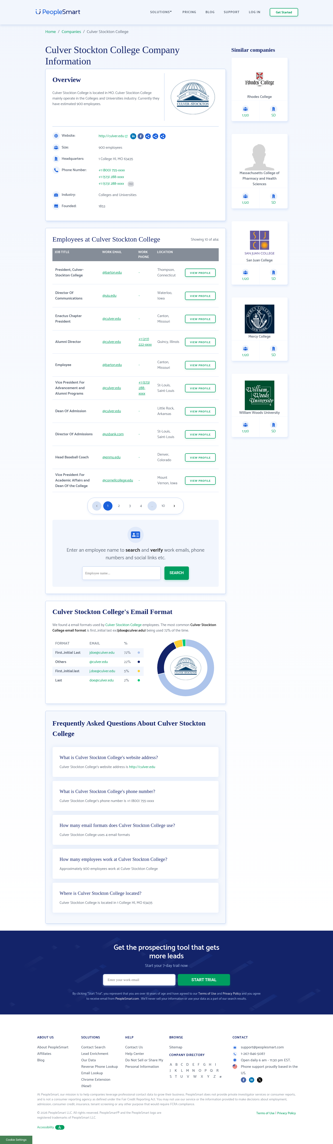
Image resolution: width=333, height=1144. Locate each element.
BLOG (210, 12)
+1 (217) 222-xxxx (145, 342)
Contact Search (93, 1047)
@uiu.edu (109, 296)
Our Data (88, 1060)
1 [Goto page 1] (107, 506)
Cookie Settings (16, 1139)
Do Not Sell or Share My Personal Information (144, 1063)
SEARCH (177, 573)
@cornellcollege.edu (118, 480)
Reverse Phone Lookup (99, 1067)
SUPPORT (231, 12)
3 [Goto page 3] (130, 506)
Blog (41, 1060)
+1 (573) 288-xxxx (111, 177)
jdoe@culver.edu (101, 653)
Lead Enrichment (95, 1054)
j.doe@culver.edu (102, 671)
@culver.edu (112, 319)
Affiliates (44, 1054)
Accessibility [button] (50, 1127)
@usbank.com (113, 434)
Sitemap (175, 1047)
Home (50, 31)
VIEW (200, 273)
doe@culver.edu (101, 680)
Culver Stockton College (123, 625)
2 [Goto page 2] (119, 506)
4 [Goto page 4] (141, 506)
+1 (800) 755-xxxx (112, 170)
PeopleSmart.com (127, 999)
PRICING (189, 12)
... (152, 506)
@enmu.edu (112, 457)
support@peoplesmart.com (258, 1047)
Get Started (284, 12)
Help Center (134, 1054)
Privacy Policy (232, 993)
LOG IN (255, 12)
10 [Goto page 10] (163, 506)
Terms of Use (207, 993)
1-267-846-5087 (249, 1054)
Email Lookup (92, 1073)
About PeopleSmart (52, 1047)
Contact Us (134, 1047)
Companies (71, 31)
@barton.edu (112, 272)
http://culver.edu (111, 136)
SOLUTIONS (161, 12)
